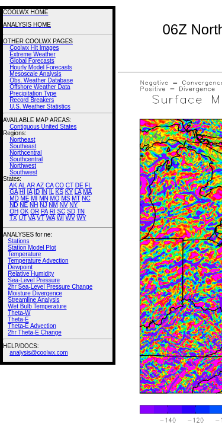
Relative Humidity (31, 273)
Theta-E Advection (32, 326)
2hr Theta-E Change (34, 332)
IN (44, 192)
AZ (40, 185)
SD (71, 211)
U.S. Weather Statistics (39, 106)
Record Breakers (31, 100)
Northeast (22, 139)
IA (30, 192)
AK (13, 185)
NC (86, 198)
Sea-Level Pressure (34, 280)
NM (53, 205)
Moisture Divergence (35, 293)
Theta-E (18, 319)
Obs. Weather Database (41, 80)
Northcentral (25, 152)
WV (70, 218)
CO (59, 185)
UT (23, 218)
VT (40, 218)
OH (13, 211)
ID (37, 192)
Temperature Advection (38, 260)
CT (69, 185)
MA (87, 192)
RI (53, 211)
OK (24, 211)
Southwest (23, 172)
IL (51, 192)
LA (78, 192)
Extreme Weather (32, 54)
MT (76, 198)
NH (34, 205)
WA (50, 218)
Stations (18, 241)
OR (34, 211)
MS (65, 198)
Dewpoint (20, 267)
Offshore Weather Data (39, 87)
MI (34, 198)
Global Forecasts (31, 61)
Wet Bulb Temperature (37, 306)
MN (44, 198)
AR (31, 185)
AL (21, 185)
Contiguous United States (42, 126)
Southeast (22, 146)
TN (81, 211)
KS (59, 192)
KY (69, 192)
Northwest (22, 165)
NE (24, 205)
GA (13, 192)
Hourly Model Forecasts (40, 67)
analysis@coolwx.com (38, 352)
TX (13, 218)
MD (14, 198)
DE (79, 185)
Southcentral (26, 159)
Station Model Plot (32, 247)
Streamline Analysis (33, 300)
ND (13, 205)
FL (88, 185)
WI (60, 218)
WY (81, 218)
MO (54, 198)
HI (22, 192)
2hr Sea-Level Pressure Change (50, 286)
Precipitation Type (32, 93)
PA (44, 211)
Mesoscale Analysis (35, 74)
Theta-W (19, 313)
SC (61, 211)
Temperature (24, 254)
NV (64, 205)
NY (73, 205)
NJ (43, 205)
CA (49, 185)
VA (31, 218)
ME (24, 198)
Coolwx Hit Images (34, 47)
